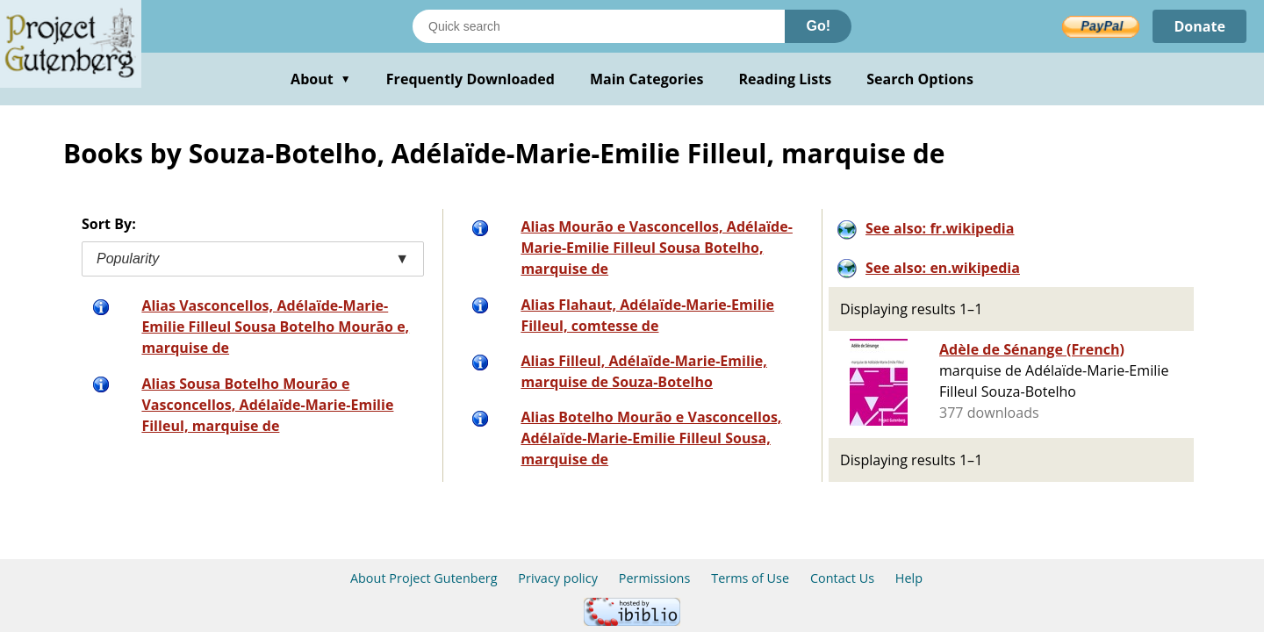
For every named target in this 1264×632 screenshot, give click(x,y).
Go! (818, 25)
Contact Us (842, 578)
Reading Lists (785, 79)
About (321, 79)
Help (909, 578)
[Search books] (599, 26)
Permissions (655, 578)
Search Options (919, 79)
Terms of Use (750, 578)
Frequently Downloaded (470, 79)
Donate (1199, 26)
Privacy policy (558, 578)
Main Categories (647, 79)
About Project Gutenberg (424, 578)
